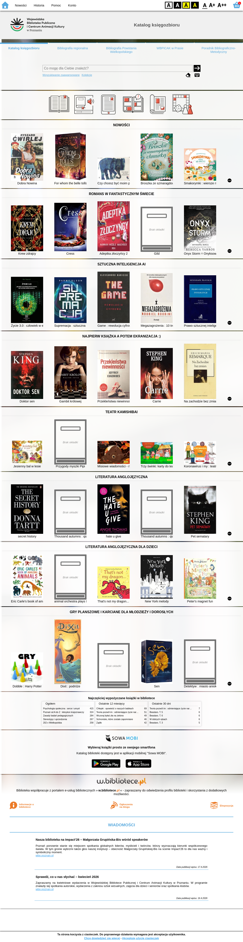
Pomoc (56, 5)
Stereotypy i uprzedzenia (55, 719)
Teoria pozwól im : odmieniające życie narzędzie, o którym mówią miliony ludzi (133, 712)
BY (195, 5)
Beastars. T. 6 (156, 715)
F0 (205, 5)
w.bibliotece (109, 790)
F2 (222, 5)
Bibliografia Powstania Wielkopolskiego (121, 50)
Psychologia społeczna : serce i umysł (61, 708)
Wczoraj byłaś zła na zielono (110, 715)
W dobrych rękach (158, 719)
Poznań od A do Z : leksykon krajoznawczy (63, 712)
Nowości (21, 5)
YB (186, 5)
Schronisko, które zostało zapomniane (114, 719)
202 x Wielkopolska (52, 723)
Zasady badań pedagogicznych (58, 715)
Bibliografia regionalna (72, 48)
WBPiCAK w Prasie (169, 48)
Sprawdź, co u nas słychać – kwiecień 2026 (67, 877)
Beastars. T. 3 (156, 723)
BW (177, 5)
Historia (39, 5)
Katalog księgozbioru (24, 48)
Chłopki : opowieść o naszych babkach (115, 708)
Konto (72, 5)
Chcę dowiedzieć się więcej (102, 938)
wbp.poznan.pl (45, 855)
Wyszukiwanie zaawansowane (61, 75)
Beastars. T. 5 (156, 712)
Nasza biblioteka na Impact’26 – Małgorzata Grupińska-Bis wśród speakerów (92, 839)
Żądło (99, 723)
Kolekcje (87, 75)
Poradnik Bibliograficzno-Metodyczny (219, 50)
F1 (212, 5)
